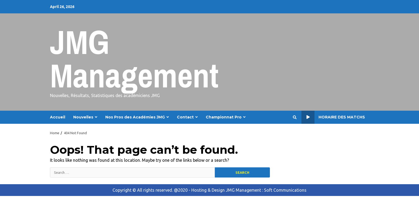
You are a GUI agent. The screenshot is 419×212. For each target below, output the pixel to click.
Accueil (57, 117)
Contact (185, 117)
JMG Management (134, 59)
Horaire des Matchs (333, 117)
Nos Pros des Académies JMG (135, 117)
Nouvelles (83, 117)
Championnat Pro (224, 117)
